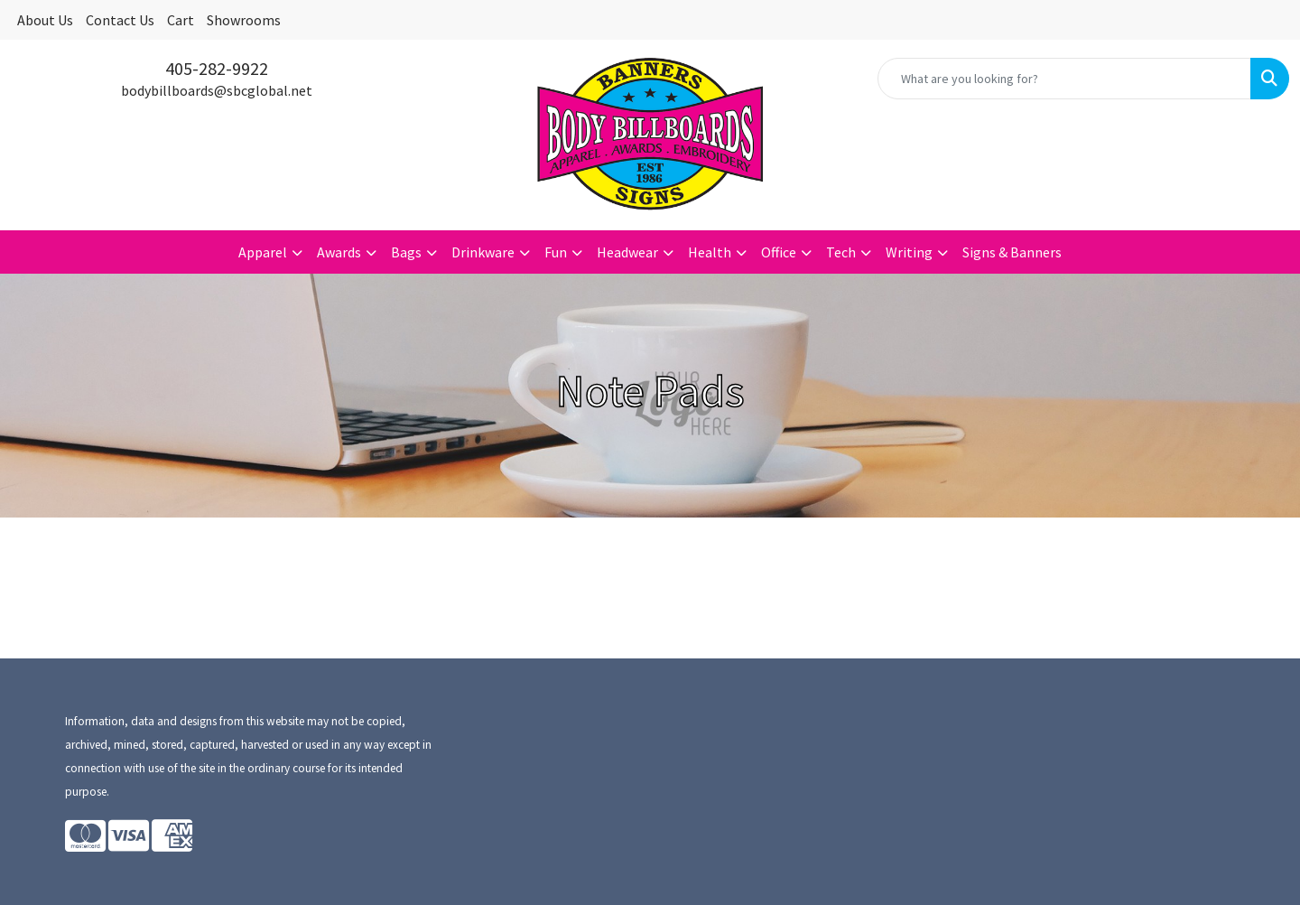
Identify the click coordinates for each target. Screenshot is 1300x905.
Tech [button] (841, 252)
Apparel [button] (262, 252)
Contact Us (120, 20)
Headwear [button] (627, 252)
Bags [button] (406, 252)
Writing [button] (909, 252)
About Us (45, 20)
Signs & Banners (1012, 252)
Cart (180, 20)
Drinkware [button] (483, 252)
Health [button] (709, 252)
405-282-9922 (216, 68)
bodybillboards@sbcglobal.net (216, 90)
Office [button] (778, 252)
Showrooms (244, 20)
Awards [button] (339, 252)
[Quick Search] (1064, 78)
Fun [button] (555, 252)
